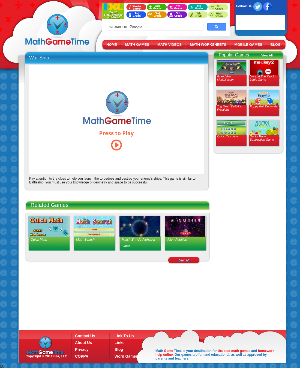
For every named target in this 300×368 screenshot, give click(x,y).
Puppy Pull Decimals (263, 106)
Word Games (126, 356)
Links (120, 342)
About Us (83, 342)
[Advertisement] (246, 244)
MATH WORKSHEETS (208, 45)
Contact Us (85, 336)
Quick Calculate (227, 136)
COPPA (81, 356)
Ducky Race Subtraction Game (262, 138)
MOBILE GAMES (248, 45)
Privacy (82, 349)
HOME (111, 45)
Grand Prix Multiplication (226, 78)
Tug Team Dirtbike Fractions (229, 108)
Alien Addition (177, 240)
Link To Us (124, 336)
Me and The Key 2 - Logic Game (263, 78)
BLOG (275, 45)
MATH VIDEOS (169, 45)
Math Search (85, 240)
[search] (154, 27)
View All (267, 55)
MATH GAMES (137, 45)
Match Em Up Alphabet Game (138, 243)
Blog (119, 349)
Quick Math (39, 240)
